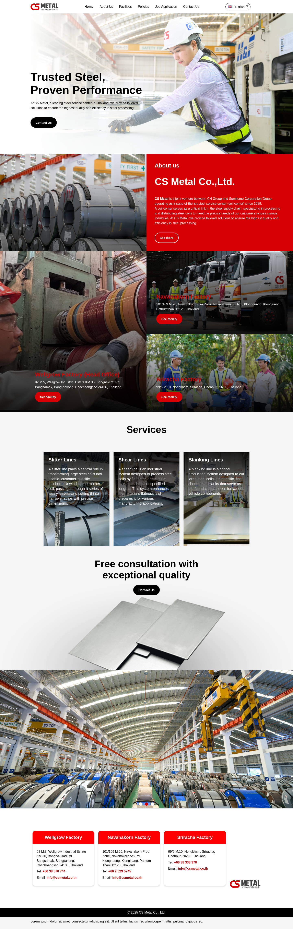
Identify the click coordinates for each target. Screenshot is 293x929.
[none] (243, 6)
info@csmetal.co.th (62, 877)
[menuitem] (237, 6)
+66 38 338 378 (185, 862)
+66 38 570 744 (54, 871)
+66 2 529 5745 (119, 871)
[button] (140, 804)
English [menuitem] (240, 6)
